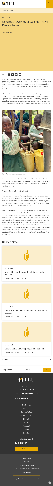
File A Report (26, 472)
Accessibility (26, 461)
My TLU (26, 422)
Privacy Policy (26, 458)
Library (26, 429)
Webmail (26, 426)
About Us (26, 408)
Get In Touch (26, 449)
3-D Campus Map (21, 398)
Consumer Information (26, 465)
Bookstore (26, 433)
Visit (46, 370)
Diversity (26, 419)
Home (4, 10)
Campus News (7, 32)
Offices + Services (26, 415)
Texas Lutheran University (32, 479)
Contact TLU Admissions (24, 393)
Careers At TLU (26, 412)
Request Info (7, 370)
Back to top (49, 482)
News (11, 10)
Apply (28, 370)
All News (5, 359)
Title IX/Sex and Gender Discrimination (26, 468)
